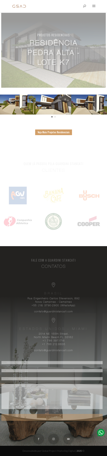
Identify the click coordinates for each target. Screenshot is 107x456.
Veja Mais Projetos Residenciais (54, 132)
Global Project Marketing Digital (58, 450)
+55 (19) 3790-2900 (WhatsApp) (53, 306)
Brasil (53, 295)
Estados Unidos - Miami (53, 329)
